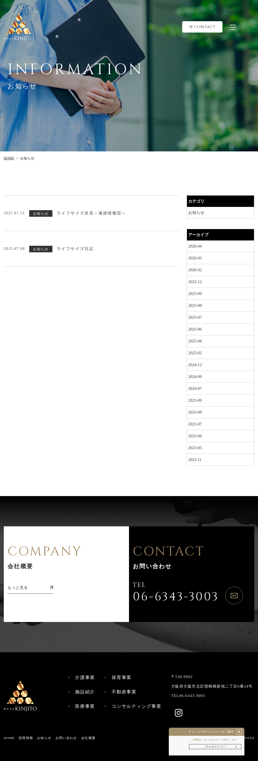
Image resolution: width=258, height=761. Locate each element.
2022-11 (195, 459)
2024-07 (195, 388)
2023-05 (195, 448)
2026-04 (195, 246)
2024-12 (195, 365)
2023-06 (195, 436)
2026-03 (195, 258)
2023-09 (195, 400)
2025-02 (195, 353)
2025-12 (195, 282)
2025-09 (195, 293)
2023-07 (195, 424)
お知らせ (196, 212)
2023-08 (195, 412)
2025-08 (195, 305)
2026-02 (195, 270)
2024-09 (195, 376)
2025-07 (195, 317)
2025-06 (195, 329)
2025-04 (195, 341)
